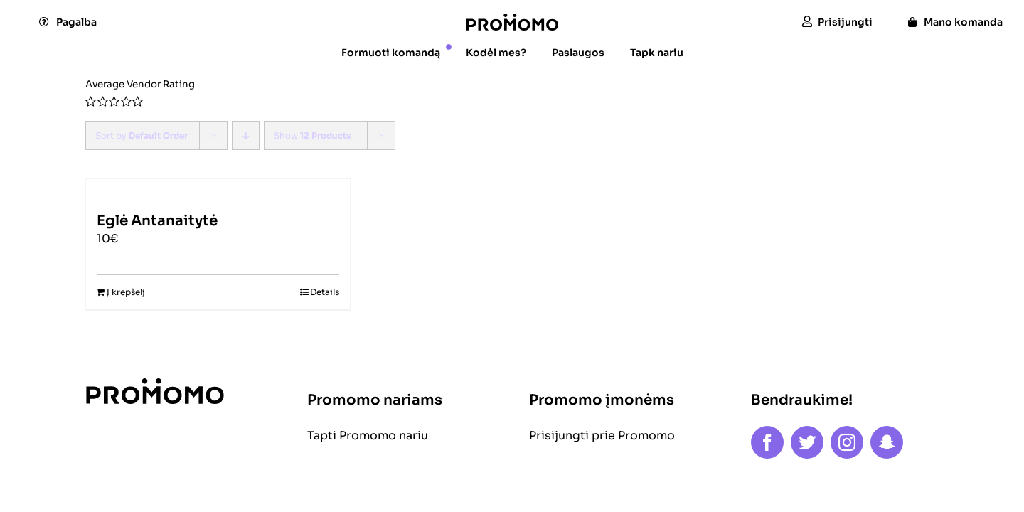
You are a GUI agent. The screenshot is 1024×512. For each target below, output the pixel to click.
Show (312, 135)
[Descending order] (246, 135)
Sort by (141, 135)
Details (324, 292)
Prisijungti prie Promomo (602, 435)
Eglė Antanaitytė (157, 221)
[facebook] (767, 442)
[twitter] (807, 442)
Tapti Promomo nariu (367, 435)
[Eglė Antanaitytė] (218, 189)
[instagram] (847, 442)
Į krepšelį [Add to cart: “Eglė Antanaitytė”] (126, 292)
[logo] (512, 18)
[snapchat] (886, 442)
